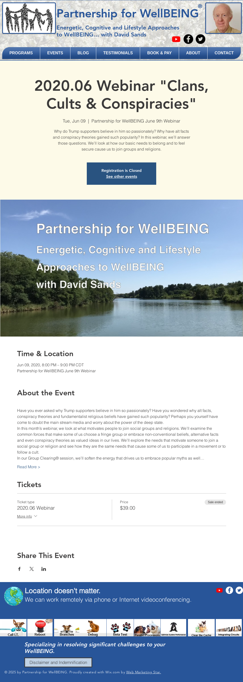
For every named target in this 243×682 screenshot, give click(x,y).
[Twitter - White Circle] (239, 590)
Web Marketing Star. (143, 672)
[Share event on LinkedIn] (43, 569)
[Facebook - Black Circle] (188, 39)
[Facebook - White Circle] (229, 590)
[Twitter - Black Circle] (200, 39)
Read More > (28, 466)
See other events (121, 176)
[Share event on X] (31, 569)
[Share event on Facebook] (19, 569)
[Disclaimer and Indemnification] (58, 662)
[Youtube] (176, 39)
